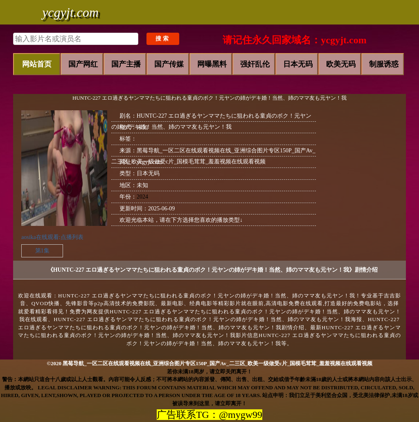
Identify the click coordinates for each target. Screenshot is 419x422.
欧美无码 (341, 64)
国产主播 (126, 64)
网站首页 (37, 64)
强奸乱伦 (255, 64)
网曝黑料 (212, 64)
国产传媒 (169, 64)
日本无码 (298, 64)
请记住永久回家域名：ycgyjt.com (294, 40)
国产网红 (83, 64)
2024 (142, 197)
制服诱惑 (384, 64)
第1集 (42, 251)
